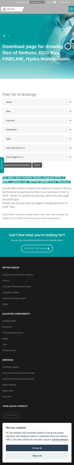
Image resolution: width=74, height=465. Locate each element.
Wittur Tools (2, 164)
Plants (5, 304)
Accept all (37, 448)
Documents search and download (18, 373)
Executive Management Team (16, 286)
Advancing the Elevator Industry (17, 274)
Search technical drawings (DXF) (18, 379)
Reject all (37, 456)
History (5, 280)
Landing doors (9, 321)
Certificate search (10, 367)
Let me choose (60, 439)
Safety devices (9, 350)
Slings (5, 338)
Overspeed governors (12, 332)
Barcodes (6, 396)
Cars (4, 344)
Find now (11, 415)
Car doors (7, 327)
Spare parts (7, 390)
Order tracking (9, 384)
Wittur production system (14, 298)
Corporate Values (10, 292)
